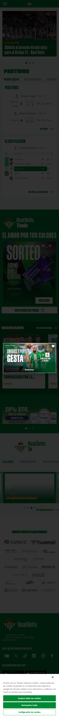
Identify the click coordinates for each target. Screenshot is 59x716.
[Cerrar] (53, 677)
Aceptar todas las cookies (29, 698)
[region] (29, 695)
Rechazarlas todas (29, 705)
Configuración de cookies (29, 712)
